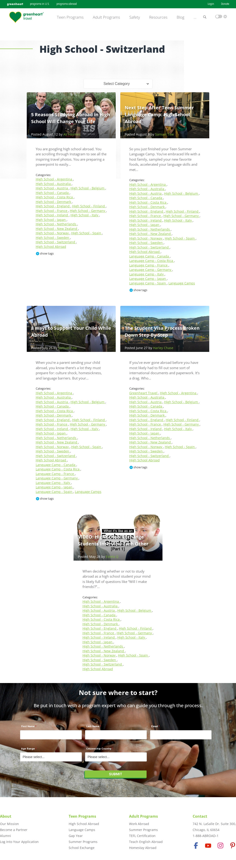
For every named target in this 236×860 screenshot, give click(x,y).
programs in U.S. (40, 4)
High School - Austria (52, 188)
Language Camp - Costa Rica (151, 260)
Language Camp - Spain (148, 283)
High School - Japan (51, 219)
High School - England (53, 206)
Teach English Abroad (146, 842)
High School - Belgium (88, 188)
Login (211, 4)
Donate (225, 4)
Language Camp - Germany (150, 269)
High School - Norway (53, 233)
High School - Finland (89, 206)
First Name (28, 726)
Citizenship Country (98, 748)
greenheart (15, 4)
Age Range (28, 748)
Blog (180, 17)
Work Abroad (139, 824)
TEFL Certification (142, 836)
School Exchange (81, 848)
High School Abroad (51, 246)
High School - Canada (53, 193)
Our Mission (9, 824)
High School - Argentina (54, 179)
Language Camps (181, 283)
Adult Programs (106, 17)
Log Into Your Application (19, 842)
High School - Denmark (54, 202)
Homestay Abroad (142, 848)
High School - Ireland (52, 215)
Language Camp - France (148, 265)
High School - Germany (88, 210)
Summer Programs (83, 842)
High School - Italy (85, 215)
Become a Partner (13, 830)
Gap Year (76, 836)
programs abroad (66, 4)
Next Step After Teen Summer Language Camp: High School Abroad (159, 114)
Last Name (92, 726)
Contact (200, 816)
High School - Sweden (53, 237)
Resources (158, 17)
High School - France (52, 210)
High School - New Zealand (57, 228)
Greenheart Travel (143, 393)
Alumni (5, 836)
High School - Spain (86, 233)
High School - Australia (54, 184)
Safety (134, 17)
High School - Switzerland (56, 242)
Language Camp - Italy (147, 274)
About (5, 816)
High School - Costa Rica (55, 197)
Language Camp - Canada (149, 256)
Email (154, 726)
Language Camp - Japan (148, 278)
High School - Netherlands (56, 224)
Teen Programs (70, 17)
